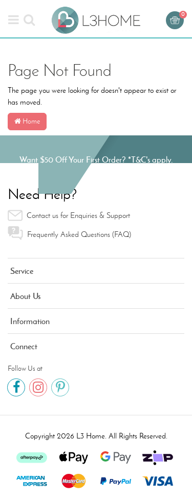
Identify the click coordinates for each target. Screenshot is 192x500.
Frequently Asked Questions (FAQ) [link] (69, 233)
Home (27, 121)
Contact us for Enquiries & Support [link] (69, 215)
